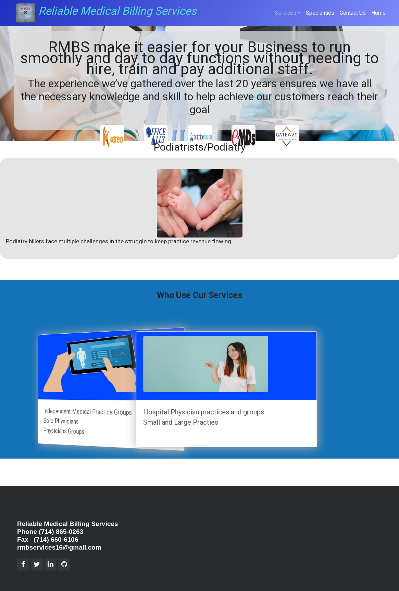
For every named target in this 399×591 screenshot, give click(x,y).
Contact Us (353, 13)
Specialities (320, 13)
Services (285, 13)
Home (378, 13)
